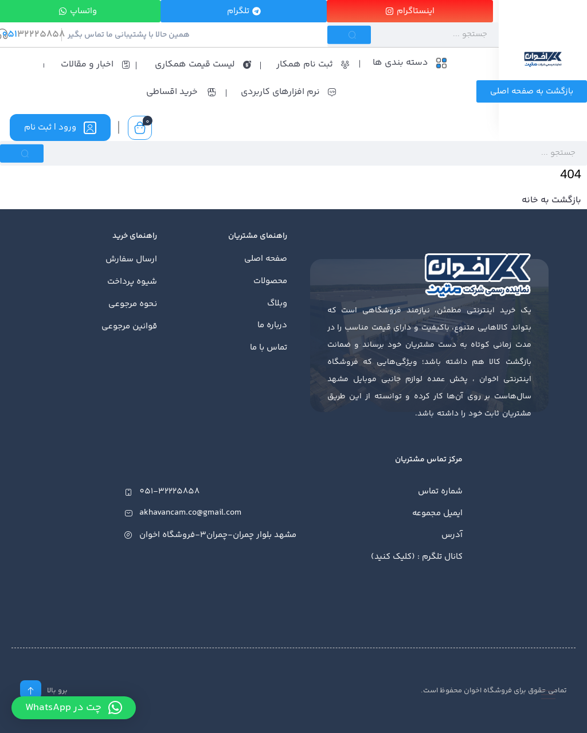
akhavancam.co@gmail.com (190, 513)
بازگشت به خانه (551, 200)
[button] (73, 707)
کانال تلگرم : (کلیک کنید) (416, 556)
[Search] (413, 34)
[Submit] (349, 34)
